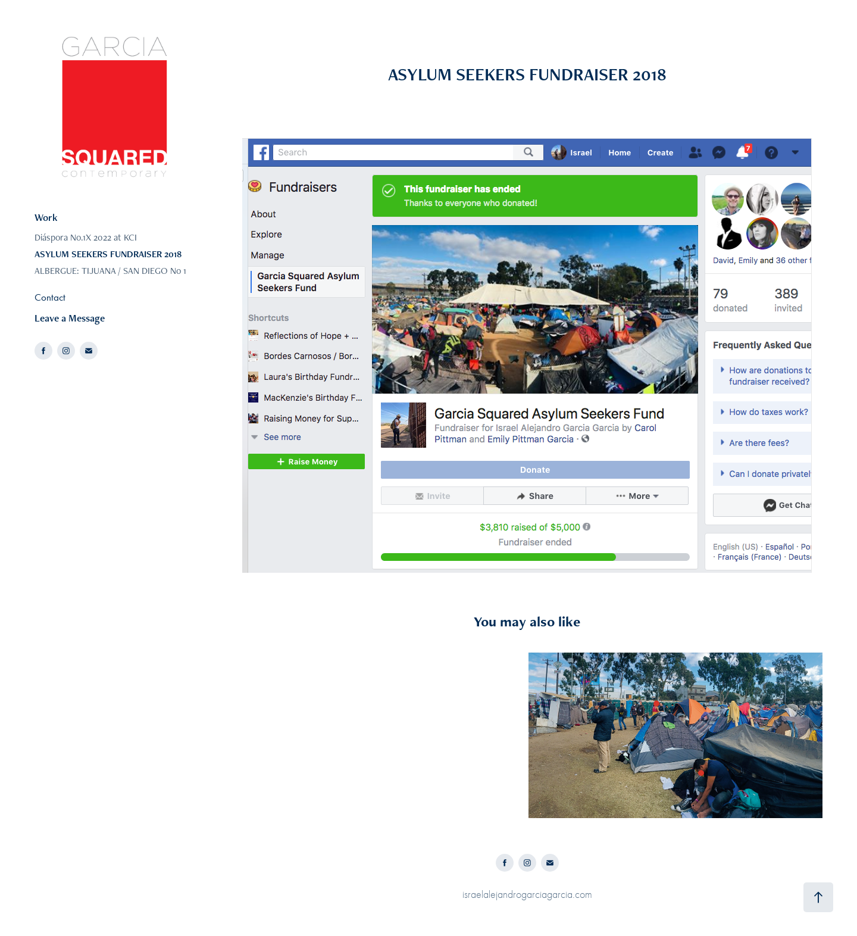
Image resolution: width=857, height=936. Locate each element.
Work (46, 217)
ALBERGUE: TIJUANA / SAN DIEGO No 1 (110, 270)
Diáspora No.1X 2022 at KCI (86, 237)
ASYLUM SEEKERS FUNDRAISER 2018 (108, 254)
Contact (50, 297)
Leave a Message (70, 318)
